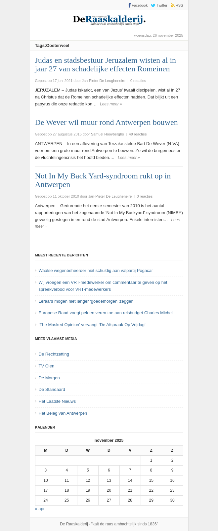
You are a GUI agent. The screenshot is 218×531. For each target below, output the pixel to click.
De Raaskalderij (74, 524)
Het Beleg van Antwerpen (63, 413)
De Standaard (52, 389)
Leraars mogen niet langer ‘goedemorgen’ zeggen (86, 301)
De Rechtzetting (54, 354)
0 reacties (138, 81)
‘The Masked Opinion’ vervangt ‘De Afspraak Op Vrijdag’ (92, 324)
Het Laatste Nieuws (57, 401)
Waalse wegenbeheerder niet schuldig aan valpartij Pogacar (96, 270)
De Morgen (49, 377)
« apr (40, 508)
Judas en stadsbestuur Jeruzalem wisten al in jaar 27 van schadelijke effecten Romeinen (105, 64)
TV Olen (47, 365)
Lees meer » (111, 104)
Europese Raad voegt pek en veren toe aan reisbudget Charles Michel (106, 312)
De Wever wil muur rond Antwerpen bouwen (106, 122)
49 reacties (138, 134)
